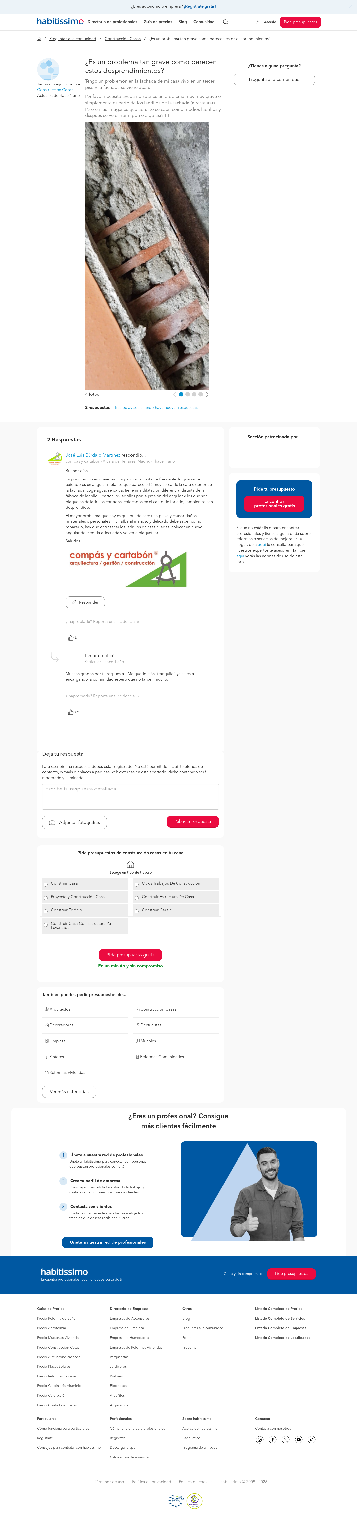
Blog (186, 1318)
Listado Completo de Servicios (280, 1318)
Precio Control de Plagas (57, 1405)
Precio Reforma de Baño (56, 1318)
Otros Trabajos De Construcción (171, 884)
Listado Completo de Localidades (282, 1338)
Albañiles (117, 1395)
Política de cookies (195, 1482)
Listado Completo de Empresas (280, 1328)
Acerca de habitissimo (200, 1428)
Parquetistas (119, 1357)
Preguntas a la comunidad (72, 39)
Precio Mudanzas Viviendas (58, 1338)
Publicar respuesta (192, 821)
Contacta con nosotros (273, 1428)
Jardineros (118, 1366)
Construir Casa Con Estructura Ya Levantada (81, 926)
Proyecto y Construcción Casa (78, 897)
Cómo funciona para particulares (63, 1428)
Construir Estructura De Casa (168, 897)
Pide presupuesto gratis (130, 955)
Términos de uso (109, 1482)
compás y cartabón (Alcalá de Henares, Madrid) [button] (109, 462)
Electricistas (119, 1386)
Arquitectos (119, 1405)
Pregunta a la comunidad (274, 79)
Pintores (116, 1376)
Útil (74, 638)
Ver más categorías (69, 1092)
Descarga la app (123, 1447)
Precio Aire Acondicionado (59, 1357)
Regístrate (45, 1438)
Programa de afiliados (199, 1447)
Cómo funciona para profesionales (137, 1428)
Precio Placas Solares (53, 1366)
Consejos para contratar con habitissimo (69, 1447)
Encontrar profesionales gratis (274, 503)
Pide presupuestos (300, 22)
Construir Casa (64, 884)
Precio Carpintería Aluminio (59, 1386)
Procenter (190, 1347)
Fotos (186, 1338)
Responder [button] (85, 603)
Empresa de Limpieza (127, 1328)
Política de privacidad (151, 1482)
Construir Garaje (157, 910)
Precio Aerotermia (51, 1328)
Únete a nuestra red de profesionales (108, 1242)
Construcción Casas (123, 39)
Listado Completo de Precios (278, 1309)
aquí (262, 545)
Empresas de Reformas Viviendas (136, 1347)
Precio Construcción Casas (58, 1347)
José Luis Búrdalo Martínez (93, 455)
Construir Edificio (66, 910)
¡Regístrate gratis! (200, 7)
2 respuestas (97, 408)
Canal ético (191, 1438)
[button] (48, 69)
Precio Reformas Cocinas (56, 1376)
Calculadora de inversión (130, 1457)
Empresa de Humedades (129, 1338)
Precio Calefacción (52, 1395)
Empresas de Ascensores (129, 1318)
